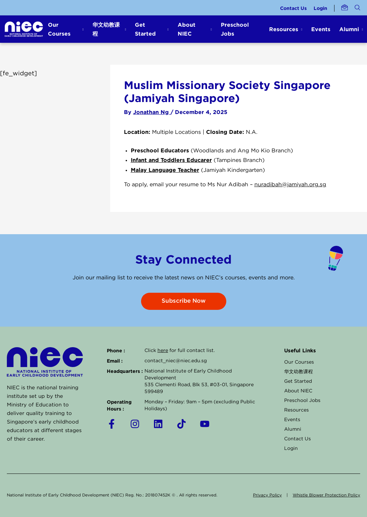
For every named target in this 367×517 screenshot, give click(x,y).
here (162, 351)
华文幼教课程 (298, 372)
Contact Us (293, 8)
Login (320, 8)
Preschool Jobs (235, 29)
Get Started (298, 381)
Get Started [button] (145, 29)
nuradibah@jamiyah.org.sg (290, 184)
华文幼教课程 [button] (106, 29)
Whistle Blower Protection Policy (326, 495)
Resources (296, 410)
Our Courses (299, 362)
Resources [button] (283, 29)
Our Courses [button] (59, 29)
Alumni (292, 429)
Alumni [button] (349, 29)
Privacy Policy (267, 495)
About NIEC (298, 391)
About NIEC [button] (186, 29)
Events (320, 29)
